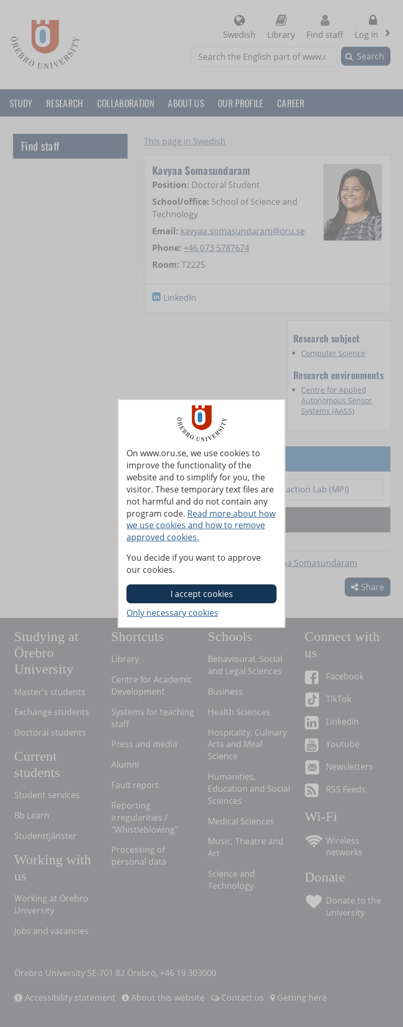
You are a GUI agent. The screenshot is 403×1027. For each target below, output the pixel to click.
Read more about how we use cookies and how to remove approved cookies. (200, 525)
